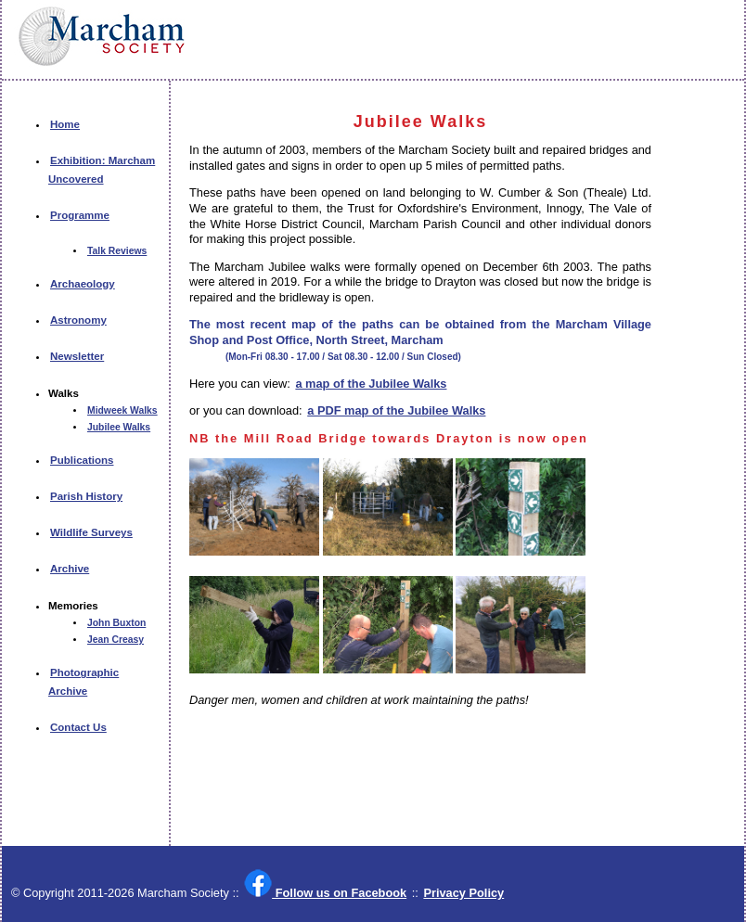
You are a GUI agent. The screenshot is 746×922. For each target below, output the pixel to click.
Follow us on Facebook (325, 892)
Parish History (86, 496)
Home (65, 124)
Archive (69, 568)
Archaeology (82, 283)
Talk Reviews (117, 251)
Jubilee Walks (118, 427)
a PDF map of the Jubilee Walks (396, 410)
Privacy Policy (463, 893)
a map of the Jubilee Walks (370, 384)
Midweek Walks (122, 410)
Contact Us (78, 727)
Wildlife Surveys (91, 532)
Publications (81, 460)
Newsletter (77, 356)
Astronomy (78, 320)
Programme (79, 215)
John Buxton (116, 623)
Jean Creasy (115, 639)
